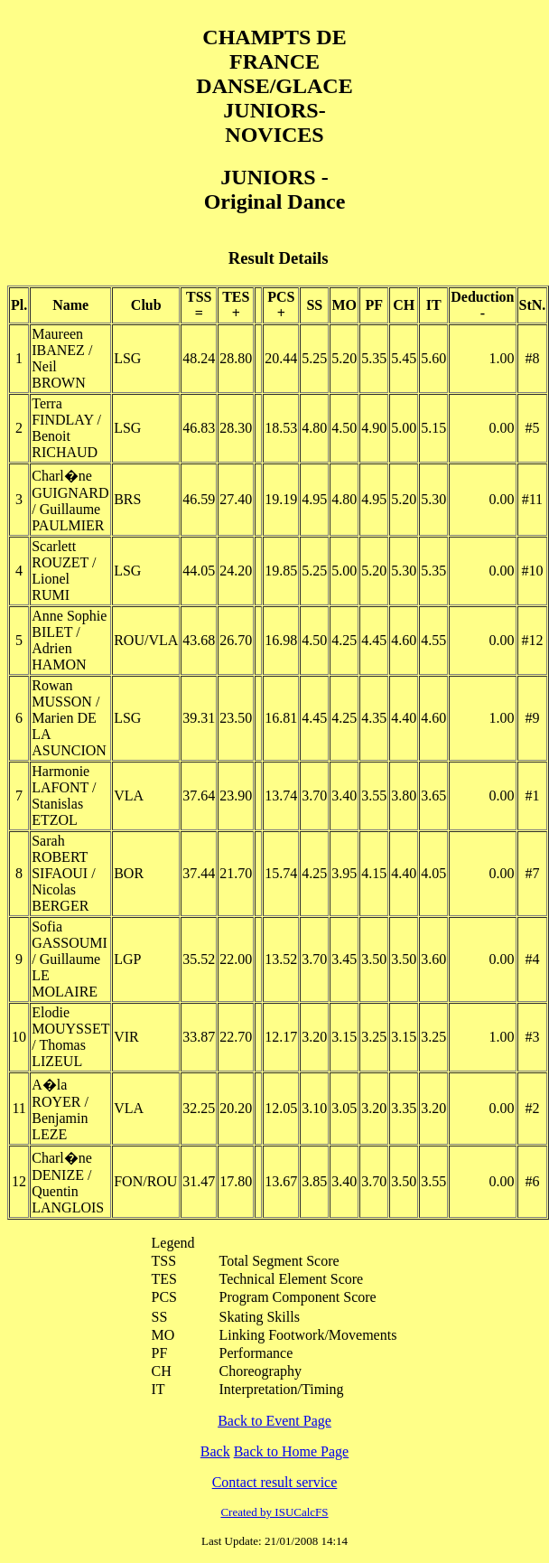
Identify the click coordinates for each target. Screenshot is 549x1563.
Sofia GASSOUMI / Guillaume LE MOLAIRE (69, 959)
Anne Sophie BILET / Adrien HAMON (69, 640)
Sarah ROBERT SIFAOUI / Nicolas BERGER (63, 873)
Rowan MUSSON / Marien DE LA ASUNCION (69, 718)
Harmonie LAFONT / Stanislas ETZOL (64, 795)
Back (215, 1451)
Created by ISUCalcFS (274, 1512)
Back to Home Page (291, 1451)
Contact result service (275, 1482)
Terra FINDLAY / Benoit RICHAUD (66, 428)
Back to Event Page (274, 1420)
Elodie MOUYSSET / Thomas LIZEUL (70, 1037)
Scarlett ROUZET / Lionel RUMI (64, 570)
